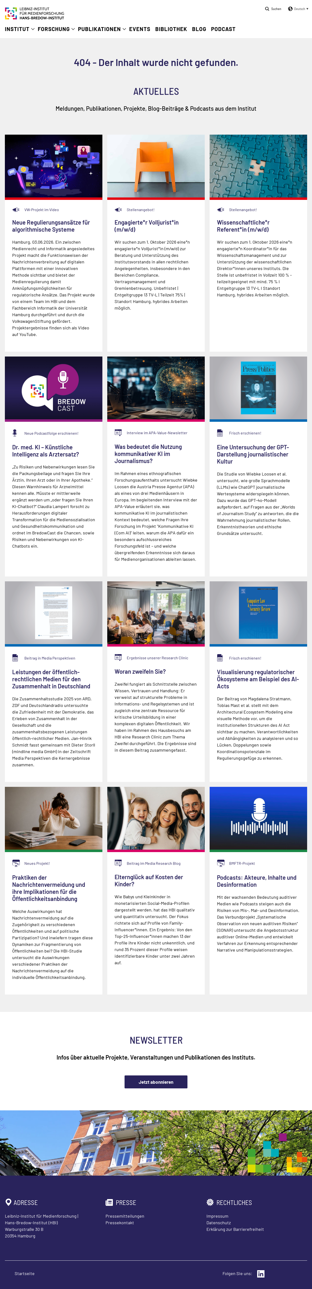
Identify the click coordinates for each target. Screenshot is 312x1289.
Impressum (217, 1216)
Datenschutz (218, 1222)
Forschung (54, 29)
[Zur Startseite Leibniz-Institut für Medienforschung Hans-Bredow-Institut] (34, 18)
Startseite (25, 1273)
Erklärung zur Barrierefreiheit (235, 1229)
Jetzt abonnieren (156, 1082)
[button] (297, 9)
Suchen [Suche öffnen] (276, 9)
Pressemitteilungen (125, 1216)
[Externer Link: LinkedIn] (260, 1274)
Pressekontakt (120, 1222)
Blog (199, 29)
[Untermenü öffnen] (33, 29)
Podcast (223, 29)
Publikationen (99, 29)
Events (139, 29)
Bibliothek (171, 29)
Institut (17, 29)
